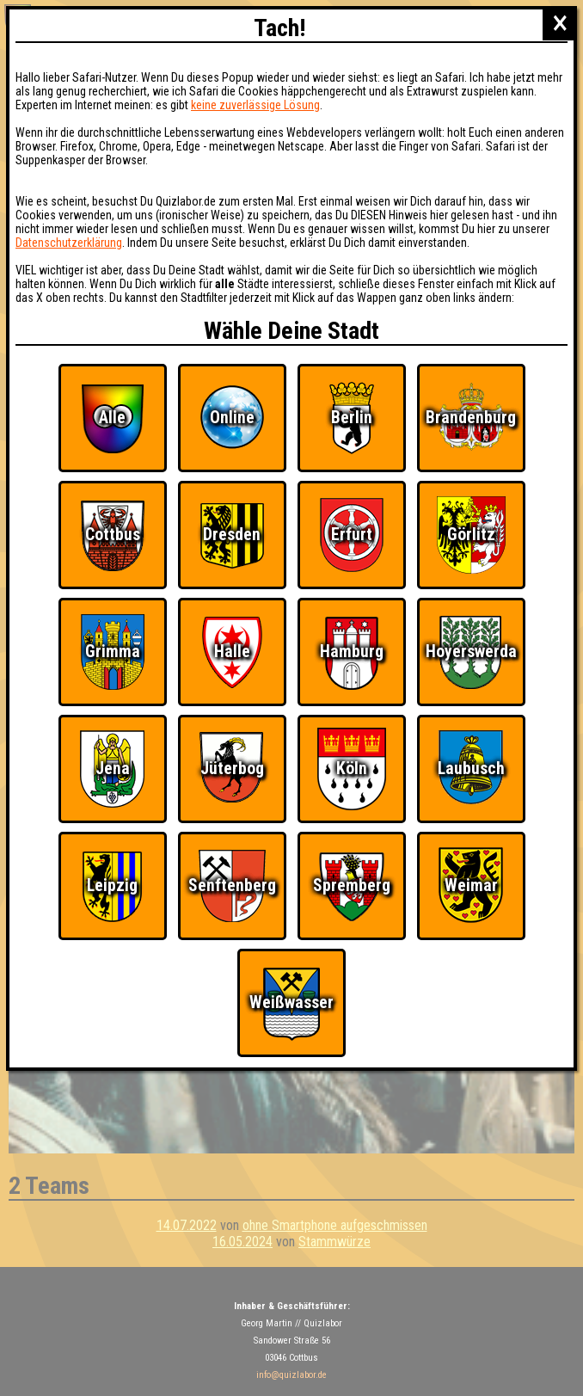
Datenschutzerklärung (68, 242)
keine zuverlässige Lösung (255, 105)
